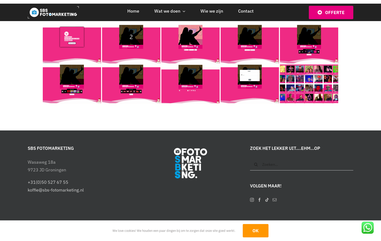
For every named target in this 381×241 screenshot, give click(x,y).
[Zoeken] (256, 164)
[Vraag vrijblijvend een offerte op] (331, 12)
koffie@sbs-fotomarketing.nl (56, 190)
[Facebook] (259, 200)
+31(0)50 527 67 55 (48, 182)
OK (255, 230)
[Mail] (275, 200)
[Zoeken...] (301, 164)
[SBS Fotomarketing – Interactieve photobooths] (55, 8)
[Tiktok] (267, 200)
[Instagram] (252, 200)
